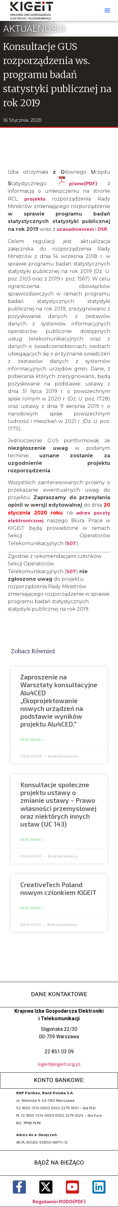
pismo (76, 183)
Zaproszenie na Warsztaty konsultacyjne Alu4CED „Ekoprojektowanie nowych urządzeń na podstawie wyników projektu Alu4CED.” (58, 700)
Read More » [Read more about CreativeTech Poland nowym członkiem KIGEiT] (32, 908)
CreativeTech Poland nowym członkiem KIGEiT (58, 888)
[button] (107, 10)
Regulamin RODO (52, 1201)
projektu (38, 198)
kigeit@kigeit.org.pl (59, 1064)
